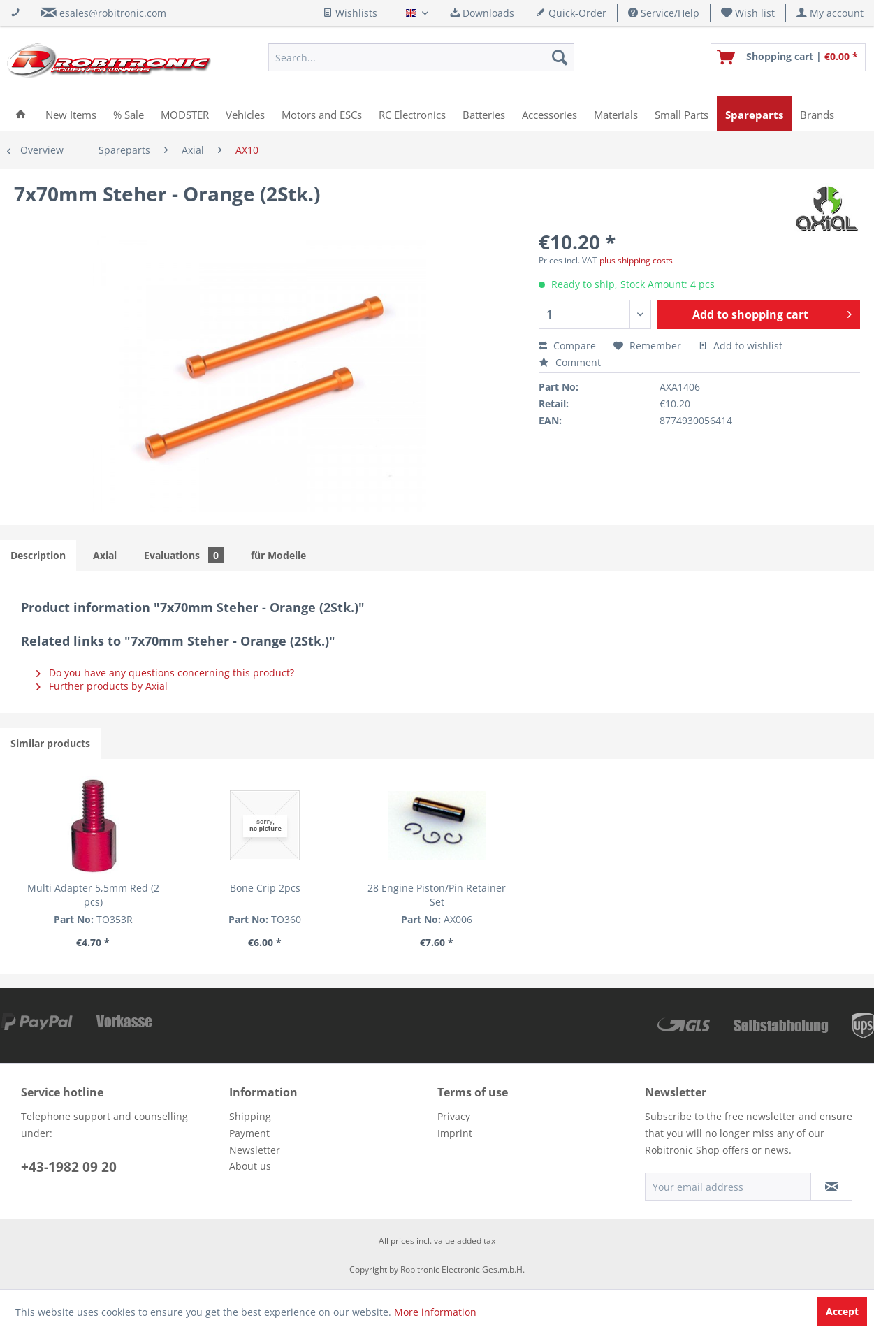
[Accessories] (549, 113)
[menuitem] (748, 13)
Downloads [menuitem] (482, 13)
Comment (570, 362)
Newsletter (254, 1150)
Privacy (453, 1116)
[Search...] (421, 57)
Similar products (50, 743)
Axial (105, 555)
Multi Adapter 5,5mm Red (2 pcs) (93, 894)
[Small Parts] (681, 113)
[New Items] (71, 113)
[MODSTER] (184, 113)
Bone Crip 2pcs (265, 887)
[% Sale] (128, 113)
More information (435, 1312)
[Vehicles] (245, 113)
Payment (249, 1133)
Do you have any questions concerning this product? (165, 672)
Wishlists (350, 13)
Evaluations (184, 555)
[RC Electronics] (412, 113)
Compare (567, 345)
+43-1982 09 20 (69, 1167)
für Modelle (278, 555)
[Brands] (817, 113)
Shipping (250, 1116)
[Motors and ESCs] (321, 113)
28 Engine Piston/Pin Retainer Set (436, 894)
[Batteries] (484, 113)
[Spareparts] (754, 113)
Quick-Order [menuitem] (571, 13)
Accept (842, 1311)
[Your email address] (728, 1187)
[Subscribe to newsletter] (831, 1187)
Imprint (454, 1133)
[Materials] (615, 113)
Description (38, 555)
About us (250, 1166)
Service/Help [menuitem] (663, 13)
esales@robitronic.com (112, 13)
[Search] (559, 57)
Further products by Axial (102, 686)
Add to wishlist (740, 345)
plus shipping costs (636, 260)
